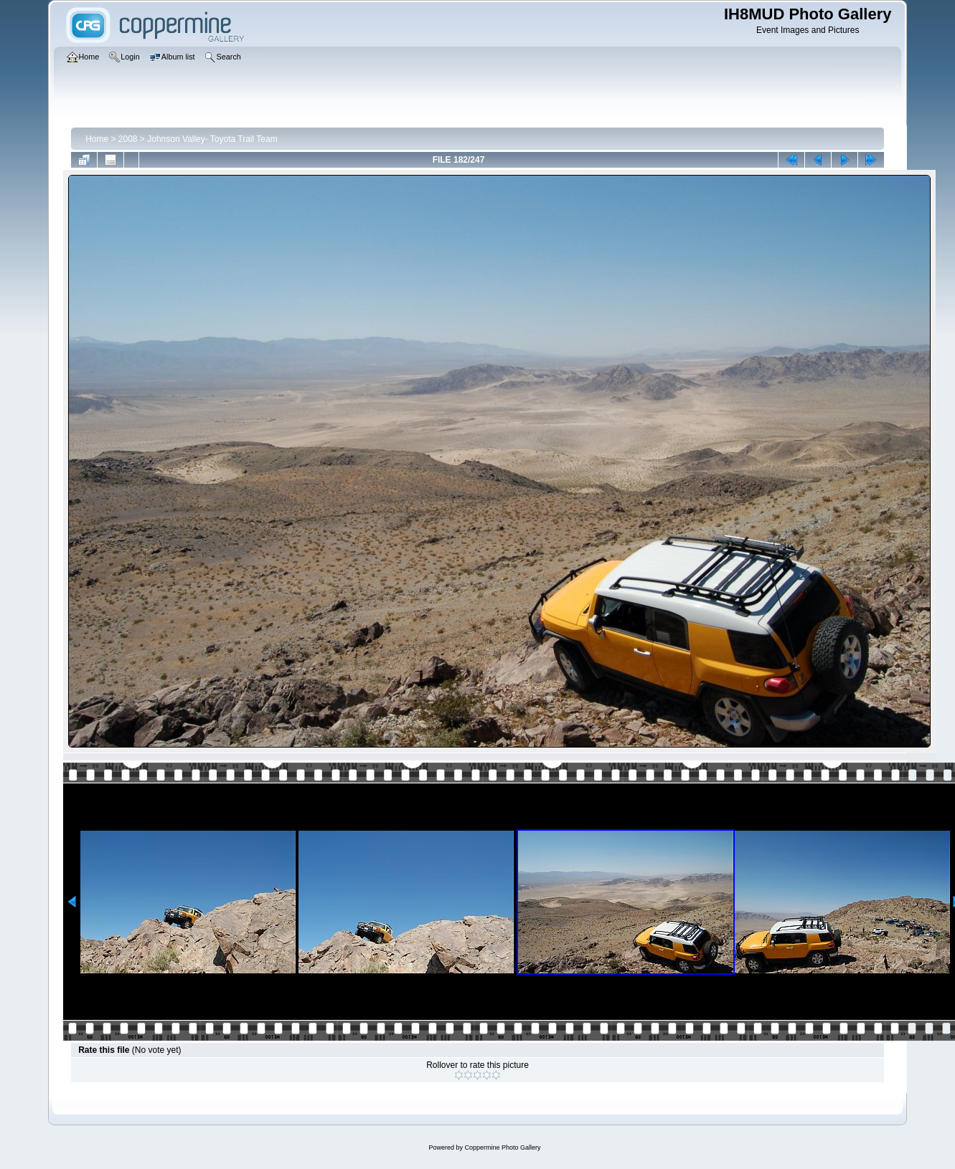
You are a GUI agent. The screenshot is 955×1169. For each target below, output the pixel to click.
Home (96, 139)
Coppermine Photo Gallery (502, 1147)
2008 (128, 139)
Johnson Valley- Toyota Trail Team (212, 139)
